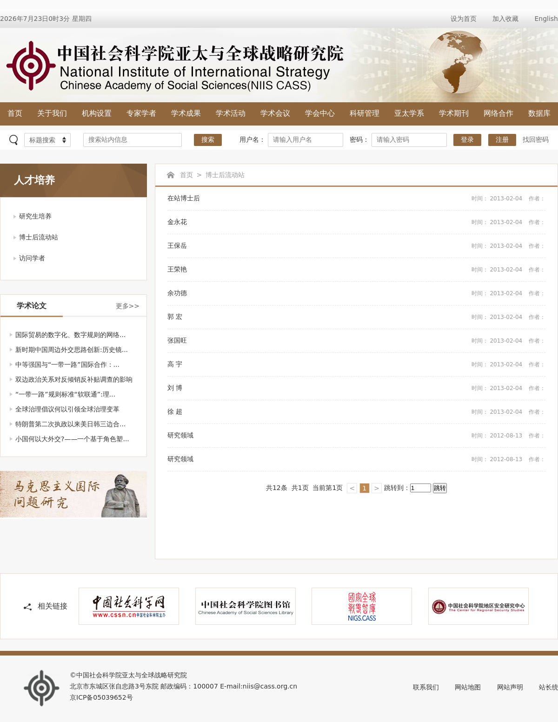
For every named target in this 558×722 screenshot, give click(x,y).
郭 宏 (356, 317)
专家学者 (141, 113)
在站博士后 (356, 198)
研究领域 (356, 435)
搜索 (207, 139)
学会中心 (320, 113)
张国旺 (356, 341)
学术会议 (275, 113)
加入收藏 (505, 18)
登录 (467, 139)
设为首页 (464, 18)
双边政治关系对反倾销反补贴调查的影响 (74, 379)
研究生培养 (35, 216)
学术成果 (186, 113)
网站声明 (510, 687)
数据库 (539, 113)
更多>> (128, 306)
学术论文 (31, 305)
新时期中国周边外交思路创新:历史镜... (71, 349)
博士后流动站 (38, 237)
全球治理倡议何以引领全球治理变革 (67, 409)
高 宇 (356, 364)
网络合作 (498, 113)
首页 (14, 113)
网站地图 (468, 687)
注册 (502, 139)
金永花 (356, 222)
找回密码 (536, 139)
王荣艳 (356, 269)
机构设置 (97, 113)
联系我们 (426, 687)
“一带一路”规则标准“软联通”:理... (65, 394)
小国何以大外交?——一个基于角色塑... (72, 439)
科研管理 (364, 113)
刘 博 (356, 388)
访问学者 (32, 258)
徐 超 (356, 412)
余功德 (356, 293)
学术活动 (231, 113)
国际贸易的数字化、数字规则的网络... (70, 334)
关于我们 (52, 113)
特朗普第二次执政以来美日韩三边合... (70, 424)
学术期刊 (454, 113)
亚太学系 (409, 113)
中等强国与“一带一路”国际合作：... (67, 364)
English (546, 18)
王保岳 (356, 246)
